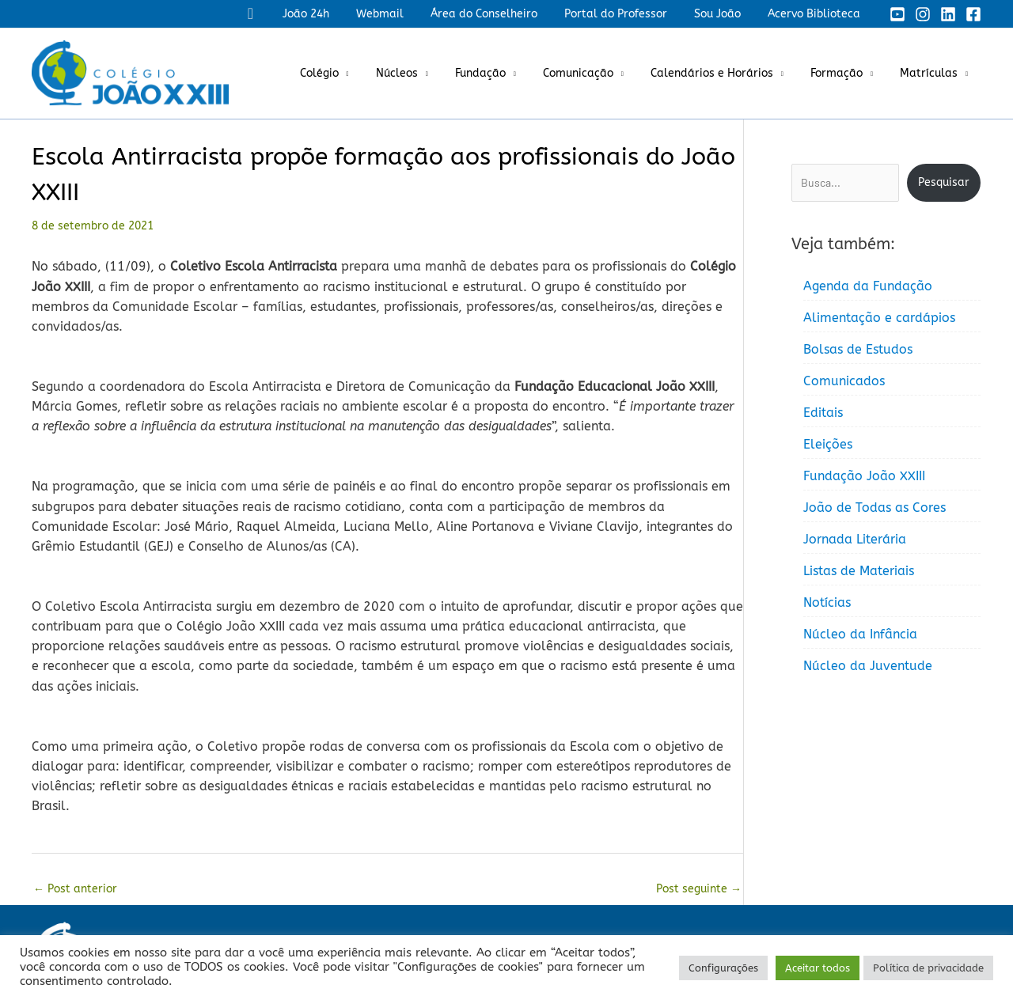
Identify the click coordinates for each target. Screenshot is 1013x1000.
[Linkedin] (948, 14)
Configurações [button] (723, 968)
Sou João (724, 14)
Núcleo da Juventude (867, 665)
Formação (844, 73)
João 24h (332, 14)
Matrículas (931, 73)
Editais (823, 412)
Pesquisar (943, 182)
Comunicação (595, 73)
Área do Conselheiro (500, 14)
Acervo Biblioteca (816, 14)
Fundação (501, 73)
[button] (279, 14)
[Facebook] (973, 14)
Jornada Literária (854, 539)
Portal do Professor (627, 14)
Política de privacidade (928, 968)
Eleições (827, 444)
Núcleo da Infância (860, 634)
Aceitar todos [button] (817, 968)
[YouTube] (897, 14)
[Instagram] (923, 14)
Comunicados (844, 380)
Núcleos (423, 73)
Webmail (401, 14)
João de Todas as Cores (874, 507)
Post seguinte (699, 889)
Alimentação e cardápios (879, 317)
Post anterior (75, 889)
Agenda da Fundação (867, 286)
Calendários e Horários (723, 73)
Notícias (827, 602)
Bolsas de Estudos (857, 349)
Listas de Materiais (858, 570)
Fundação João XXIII (864, 475)
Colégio (350, 73)
